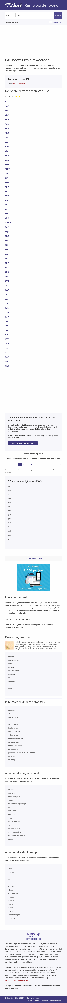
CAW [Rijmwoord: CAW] (7, 290)
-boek (10, 900)
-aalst (10, 886)
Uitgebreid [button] (56, 22)
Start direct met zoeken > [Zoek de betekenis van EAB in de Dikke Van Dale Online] (23, 443)
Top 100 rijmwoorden (33, 558)
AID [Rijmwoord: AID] (7, 146)
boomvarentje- (14, 821)
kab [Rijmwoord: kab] (9, 523)
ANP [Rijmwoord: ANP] (7, 164)
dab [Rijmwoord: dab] (9, 498)
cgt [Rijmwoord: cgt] (6, 303)
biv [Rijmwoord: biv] (6, 249)
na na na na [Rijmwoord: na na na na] (13, 742)
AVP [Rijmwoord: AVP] (7, 209)
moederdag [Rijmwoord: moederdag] (13, 660)
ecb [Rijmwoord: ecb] (9, 511)
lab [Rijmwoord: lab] (9, 527)
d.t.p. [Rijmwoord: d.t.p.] (7, 348)
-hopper (11, 897)
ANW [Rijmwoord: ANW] (7, 169)
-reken (10, 918)
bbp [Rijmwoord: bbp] (7, 231)
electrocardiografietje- (17, 804)
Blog (30, 1001)
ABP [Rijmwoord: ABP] (7, 115)
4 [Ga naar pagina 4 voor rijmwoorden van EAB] (31, 464)
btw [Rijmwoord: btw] (6, 276)
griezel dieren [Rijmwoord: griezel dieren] (13, 717)
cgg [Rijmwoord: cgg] (6, 299)
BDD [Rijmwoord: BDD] (7, 236)
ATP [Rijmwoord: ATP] (6, 200)
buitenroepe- (13, 828)
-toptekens (12, 893)
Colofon (45, 1001)
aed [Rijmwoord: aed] (6, 142)
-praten (11, 872)
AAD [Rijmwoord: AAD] (7, 102)
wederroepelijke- (15, 832)
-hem (10, 869)
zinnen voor (18, 84)
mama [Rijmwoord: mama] (10, 664)
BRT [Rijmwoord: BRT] (7, 263)
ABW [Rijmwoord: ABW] (7, 119)
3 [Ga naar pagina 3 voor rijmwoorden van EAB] (27, 464)
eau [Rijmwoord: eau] (9, 502)
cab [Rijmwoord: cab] (9, 494)
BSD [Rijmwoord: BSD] (7, 267)
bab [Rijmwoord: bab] (9, 490)
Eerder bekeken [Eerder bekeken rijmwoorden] (12, 22)
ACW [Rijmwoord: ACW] (7, 128)
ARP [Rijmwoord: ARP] (7, 196)
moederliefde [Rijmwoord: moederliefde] (13, 671)
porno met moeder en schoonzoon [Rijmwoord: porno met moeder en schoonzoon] (21, 753)
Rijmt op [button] (9, 15)
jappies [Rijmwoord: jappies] (11, 710)
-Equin (10, 890)
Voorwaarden (55, 1001)
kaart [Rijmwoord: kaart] (10, 688)
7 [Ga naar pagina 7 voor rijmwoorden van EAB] (43, 464)
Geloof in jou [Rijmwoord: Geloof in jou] (13, 735)
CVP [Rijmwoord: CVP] (7, 344)
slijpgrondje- (13, 818)
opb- (10, 825)
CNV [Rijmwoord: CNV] (7, 326)
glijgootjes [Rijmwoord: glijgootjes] (12, 749)
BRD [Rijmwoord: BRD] (7, 258)
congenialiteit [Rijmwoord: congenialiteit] (13, 721)
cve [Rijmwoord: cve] (6, 335)
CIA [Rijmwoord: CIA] (6, 308)
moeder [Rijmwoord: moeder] (11, 657)
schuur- (11, 839)
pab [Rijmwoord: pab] (9, 531)
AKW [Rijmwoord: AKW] (7, 155)
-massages (12, 883)
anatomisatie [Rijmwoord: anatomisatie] (13, 731)
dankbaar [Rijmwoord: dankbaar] (12, 681)
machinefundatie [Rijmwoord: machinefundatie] (15, 739)
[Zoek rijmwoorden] (27, 15)
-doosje (11, 876)
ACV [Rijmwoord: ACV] (7, 124)
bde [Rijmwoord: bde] (6, 241)
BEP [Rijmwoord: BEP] (7, 245)
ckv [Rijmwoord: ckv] (6, 321)
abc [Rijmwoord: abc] (6, 110)
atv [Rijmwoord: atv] (6, 205)
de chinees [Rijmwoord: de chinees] (12, 724)
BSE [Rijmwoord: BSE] (7, 272)
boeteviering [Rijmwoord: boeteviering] (13, 728)
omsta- (11, 793)
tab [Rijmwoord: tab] (9, 535)
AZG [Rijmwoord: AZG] (7, 218)
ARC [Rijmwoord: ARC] (7, 191)
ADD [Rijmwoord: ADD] (7, 133)
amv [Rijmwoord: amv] (7, 160)
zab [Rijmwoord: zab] (9, 539)
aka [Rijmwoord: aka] (6, 151)
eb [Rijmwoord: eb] (9, 507)
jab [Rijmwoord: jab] (9, 519)
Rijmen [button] (58, 15)
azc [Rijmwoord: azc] (6, 214)
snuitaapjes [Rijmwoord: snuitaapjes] (12, 760)
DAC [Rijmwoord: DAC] (7, 353)
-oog (10, 908)
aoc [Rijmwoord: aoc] (6, 173)
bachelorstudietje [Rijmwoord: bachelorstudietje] (15, 746)
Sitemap (37, 1001)
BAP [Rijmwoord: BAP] (7, 227)
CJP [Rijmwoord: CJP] (7, 317)
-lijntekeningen (14, 915)
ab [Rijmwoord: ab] (9, 486)
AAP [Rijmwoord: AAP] (7, 106)
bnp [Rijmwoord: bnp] (6, 254)
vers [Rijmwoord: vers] (10, 685)
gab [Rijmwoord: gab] (9, 515)
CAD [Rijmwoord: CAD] (7, 285)
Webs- (10, 800)
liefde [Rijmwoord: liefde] (10, 667)
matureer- (12, 811)
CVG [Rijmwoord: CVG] (7, 339)
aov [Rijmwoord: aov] (6, 178)
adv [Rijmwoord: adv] (6, 137)
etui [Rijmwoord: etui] (9, 714)
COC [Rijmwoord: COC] (7, 330)
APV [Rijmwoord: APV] (7, 187)
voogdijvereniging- (15, 835)
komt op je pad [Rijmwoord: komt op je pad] (14, 756)
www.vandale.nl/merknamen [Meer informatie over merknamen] (16, 980)
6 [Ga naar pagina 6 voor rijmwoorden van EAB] (39, 464)
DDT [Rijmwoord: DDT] (7, 366)
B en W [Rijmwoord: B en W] (8, 223)
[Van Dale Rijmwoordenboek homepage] (14, 5)
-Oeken (11, 904)
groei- (10, 789)
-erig (10, 879)
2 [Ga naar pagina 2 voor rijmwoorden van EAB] (23, 464)
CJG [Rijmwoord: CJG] (7, 312)
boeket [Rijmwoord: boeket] (11, 674)
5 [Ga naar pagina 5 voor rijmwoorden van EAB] (35, 464)
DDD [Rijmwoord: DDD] (7, 361)
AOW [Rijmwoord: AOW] (7, 182)
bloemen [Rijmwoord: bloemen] (11, 678)
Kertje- (11, 814)
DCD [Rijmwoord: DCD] (7, 357)
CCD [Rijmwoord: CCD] (7, 294)
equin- (10, 807)
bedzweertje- (13, 797)
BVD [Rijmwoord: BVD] (7, 281)
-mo (9, 911)
